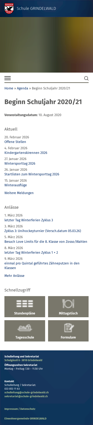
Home (8, 88)
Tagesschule (25, 331)
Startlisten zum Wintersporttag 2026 (31, 174)
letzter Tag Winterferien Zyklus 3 (28, 220)
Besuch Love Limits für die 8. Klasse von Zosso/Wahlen (45, 242)
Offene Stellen (15, 142)
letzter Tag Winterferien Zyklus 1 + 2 (31, 253)
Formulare (68, 331)
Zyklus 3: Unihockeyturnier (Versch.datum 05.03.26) (42, 231)
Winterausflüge (15, 185)
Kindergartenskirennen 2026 (25, 153)
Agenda (22, 88)
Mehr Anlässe (14, 276)
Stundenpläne (25, 307)
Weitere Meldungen (19, 193)
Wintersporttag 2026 (19, 163)
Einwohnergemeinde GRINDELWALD (25, 418)
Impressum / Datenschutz (19, 409)
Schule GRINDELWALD (36, 8)
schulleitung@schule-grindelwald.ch (26, 392)
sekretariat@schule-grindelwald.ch (26, 396)
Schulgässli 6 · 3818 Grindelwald (23, 360)
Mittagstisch (68, 307)
